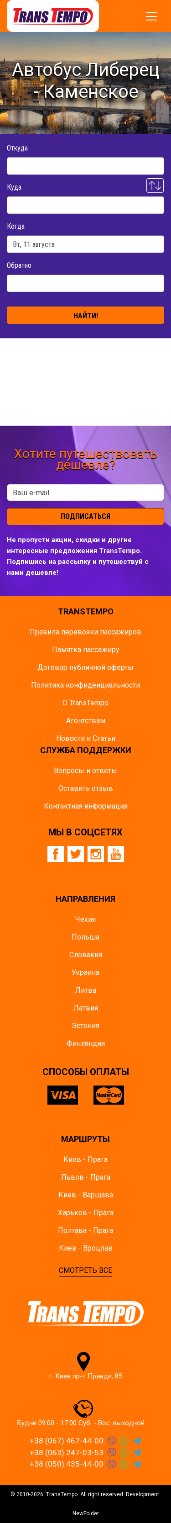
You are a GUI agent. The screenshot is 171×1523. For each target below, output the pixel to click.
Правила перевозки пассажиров (85, 632)
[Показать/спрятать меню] (151, 16)
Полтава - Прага (85, 1230)
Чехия (85, 919)
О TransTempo (85, 703)
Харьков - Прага (86, 1212)
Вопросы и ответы (85, 770)
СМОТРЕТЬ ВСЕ (85, 1270)
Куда (14, 187)
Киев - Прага (85, 1159)
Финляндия (86, 1043)
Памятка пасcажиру (85, 649)
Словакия (85, 954)
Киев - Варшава (85, 1195)
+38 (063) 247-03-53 (67, 1452)
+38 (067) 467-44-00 (67, 1440)
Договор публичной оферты (85, 667)
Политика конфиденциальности (85, 685)
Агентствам (85, 720)
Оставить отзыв (85, 788)
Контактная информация (86, 806)
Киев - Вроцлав (86, 1248)
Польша (85, 937)
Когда (16, 226)
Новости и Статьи (85, 738)
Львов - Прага (85, 1177)
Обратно (19, 265)
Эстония (85, 1025)
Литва (85, 990)
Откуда (17, 148)
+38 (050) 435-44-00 (67, 1463)
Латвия (85, 1008)
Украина (85, 972)
